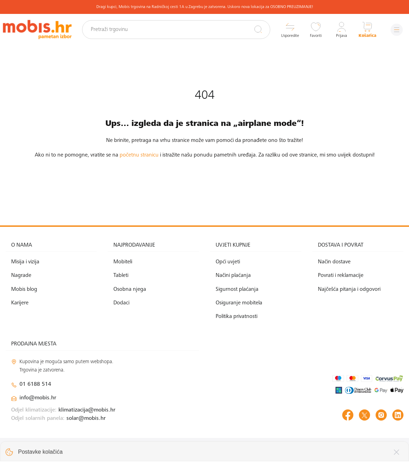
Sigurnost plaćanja (237, 289)
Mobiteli (122, 262)
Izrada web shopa (354, 450)
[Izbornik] (396, 30)
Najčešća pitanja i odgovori (349, 289)
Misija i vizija (25, 262)
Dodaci (121, 303)
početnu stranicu (139, 155)
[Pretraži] (258, 29)
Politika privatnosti (236, 316)
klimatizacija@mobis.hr (86, 410)
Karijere (20, 303)
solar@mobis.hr (86, 418)
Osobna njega (129, 289)
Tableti (120, 275)
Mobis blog (24, 289)
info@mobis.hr (37, 398)
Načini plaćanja (233, 275)
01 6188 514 (35, 384)
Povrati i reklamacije (340, 275)
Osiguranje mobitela (239, 303)
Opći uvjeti (228, 262)
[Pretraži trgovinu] (176, 29)
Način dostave (334, 262)
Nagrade (21, 275)
